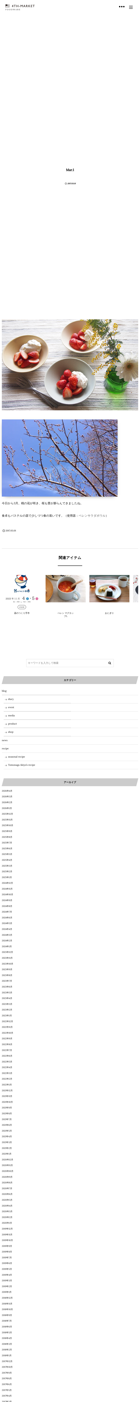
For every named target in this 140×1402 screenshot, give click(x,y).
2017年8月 (7, 1378)
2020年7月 (7, 1188)
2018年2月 (7, 1349)
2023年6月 (7, 986)
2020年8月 (7, 1182)
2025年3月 (7, 866)
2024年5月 (7, 923)
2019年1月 (7, 1292)
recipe (5, 748)
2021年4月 (7, 1136)
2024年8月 (7, 906)
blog (66, 607)
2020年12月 (7, 1159)
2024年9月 (7, 900)
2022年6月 (7, 1056)
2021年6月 (7, 1125)
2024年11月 (7, 889)
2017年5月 (7, 1390)
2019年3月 (7, 1280)
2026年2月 (7, 802)
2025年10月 (7, 825)
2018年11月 (7, 1303)
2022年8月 (7, 1044)
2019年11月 (7, 1234)
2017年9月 (7, 1373)
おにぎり (109, 613)
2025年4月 (7, 860)
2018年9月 (7, 1315)
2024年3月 (7, 935)
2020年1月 (7, 1223)
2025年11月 (7, 819)
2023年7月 (7, 981)
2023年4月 (7, 998)
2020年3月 (7, 1211)
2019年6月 (7, 1263)
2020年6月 (7, 1194)
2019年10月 (7, 1240)
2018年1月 (6, 1355)
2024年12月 (7, 883)
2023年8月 (7, 975)
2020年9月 (7, 1177)
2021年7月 (7, 1119)
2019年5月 (7, 1269)
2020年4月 (7, 1206)
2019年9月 (7, 1246)
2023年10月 (7, 964)
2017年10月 (7, 1367)
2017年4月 (7, 1396)
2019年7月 (7, 1257)
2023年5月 (7, 992)
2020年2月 (7, 1217)
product (109, 607)
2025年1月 (7, 877)
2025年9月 (7, 831)
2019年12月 (7, 1228)
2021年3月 (7, 1142)
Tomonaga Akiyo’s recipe (21, 764)
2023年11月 (7, 958)
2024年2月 (7, 940)
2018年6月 (7, 1326)
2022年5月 (7, 1061)
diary (11, 699)
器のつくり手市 (22, 613)
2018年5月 (7, 1332)
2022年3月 (7, 1073)
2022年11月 (7, 1027)
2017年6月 (7, 1384)
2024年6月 (7, 917)
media (11, 715)
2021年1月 (6, 1154)
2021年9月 (7, 1107)
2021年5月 (7, 1131)
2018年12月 (7, 1298)
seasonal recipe (16, 756)
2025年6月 (7, 848)
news (4, 740)
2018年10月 (7, 1309)
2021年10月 (7, 1102)
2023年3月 (7, 1004)
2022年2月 (7, 1079)
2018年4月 (7, 1338)
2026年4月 (7, 791)
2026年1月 (7, 808)
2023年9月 (7, 969)
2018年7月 (7, 1321)
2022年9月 (7, 1038)
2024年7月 (7, 912)
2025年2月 (7, 871)
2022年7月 (7, 1050)
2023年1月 (7, 1015)
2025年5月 (7, 854)
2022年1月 (7, 1084)
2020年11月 (7, 1165)
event (21, 607)
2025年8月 (7, 837)
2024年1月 (7, 946)
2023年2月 (7, 1009)
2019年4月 (7, 1275)
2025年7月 (7, 842)
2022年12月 (7, 1021)
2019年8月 (7, 1251)
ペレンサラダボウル (92, 516)
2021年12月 (7, 1090)
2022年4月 (7, 1067)
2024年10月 (7, 894)
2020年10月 (7, 1171)
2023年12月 (7, 952)
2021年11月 (7, 1096)
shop (10, 731)
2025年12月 (7, 814)
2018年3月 (7, 1344)
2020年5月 (7, 1200)
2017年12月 (7, 1361)
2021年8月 (7, 1113)
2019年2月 (7, 1286)
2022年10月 (7, 1033)
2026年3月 (7, 796)
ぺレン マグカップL (65, 615)
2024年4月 (7, 929)
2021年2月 (7, 1148)
